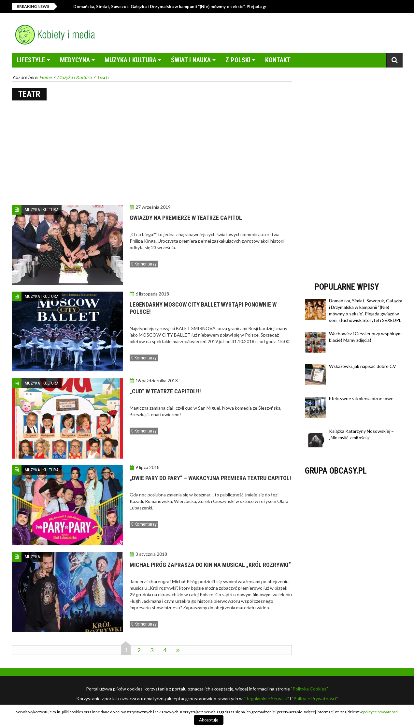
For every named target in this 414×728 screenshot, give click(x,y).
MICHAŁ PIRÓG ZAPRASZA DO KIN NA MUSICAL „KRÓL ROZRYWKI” (210, 564)
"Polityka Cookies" (309, 688)
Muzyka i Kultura (130, 60)
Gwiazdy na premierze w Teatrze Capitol (186, 217)
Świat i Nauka (191, 60)
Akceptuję (208, 719)
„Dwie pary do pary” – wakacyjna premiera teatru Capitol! (210, 478)
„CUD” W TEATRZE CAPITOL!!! (165, 391)
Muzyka (32, 556)
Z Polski (237, 60)
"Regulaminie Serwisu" (266, 698)
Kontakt (278, 60)
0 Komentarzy (144, 263)
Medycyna (75, 60)
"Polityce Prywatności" (315, 698)
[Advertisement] (152, 152)
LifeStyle (31, 60)
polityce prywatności (380, 711)
